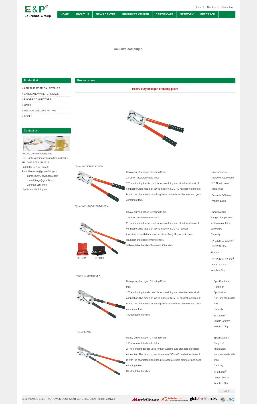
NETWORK (187, 14)
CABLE (28, 105)
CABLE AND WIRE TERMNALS (41, 93)
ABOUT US (82, 14)
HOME (65, 14)
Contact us (227, 7)
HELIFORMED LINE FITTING (40, 110)
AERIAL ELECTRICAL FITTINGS (42, 88)
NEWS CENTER (106, 14)
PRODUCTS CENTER (135, 14)
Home (198, 7)
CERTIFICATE (164, 14)
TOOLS (28, 116)
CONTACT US (69, 21)
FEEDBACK (207, 14)
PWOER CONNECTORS (37, 99)
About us (211, 7)
